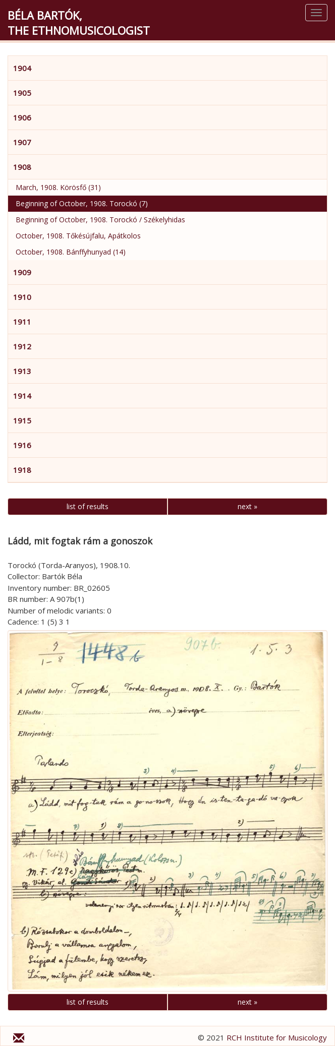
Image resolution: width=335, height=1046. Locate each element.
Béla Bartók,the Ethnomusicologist (79, 23)
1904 (22, 68)
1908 (22, 167)
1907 (22, 142)
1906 (22, 117)
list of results (87, 506)
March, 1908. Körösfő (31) (58, 187)
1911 (22, 322)
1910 (22, 297)
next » (247, 506)
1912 (22, 346)
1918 (22, 470)
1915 (22, 420)
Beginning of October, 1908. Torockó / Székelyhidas (100, 219)
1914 (22, 396)
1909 (22, 272)
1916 (22, 445)
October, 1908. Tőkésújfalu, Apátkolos (78, 235)
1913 (22, 371)
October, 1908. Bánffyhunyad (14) (71, 252)
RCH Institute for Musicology (277, 1037)
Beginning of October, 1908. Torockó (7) (82, 203)
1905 (22, 93)
